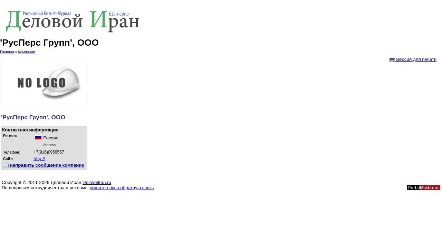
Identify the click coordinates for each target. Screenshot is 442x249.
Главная (7, 52)
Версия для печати (412, 59)
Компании (26, 52)
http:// (39, 158)
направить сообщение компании (44, 165)
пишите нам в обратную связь (122, 187)
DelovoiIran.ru (97, 182)
